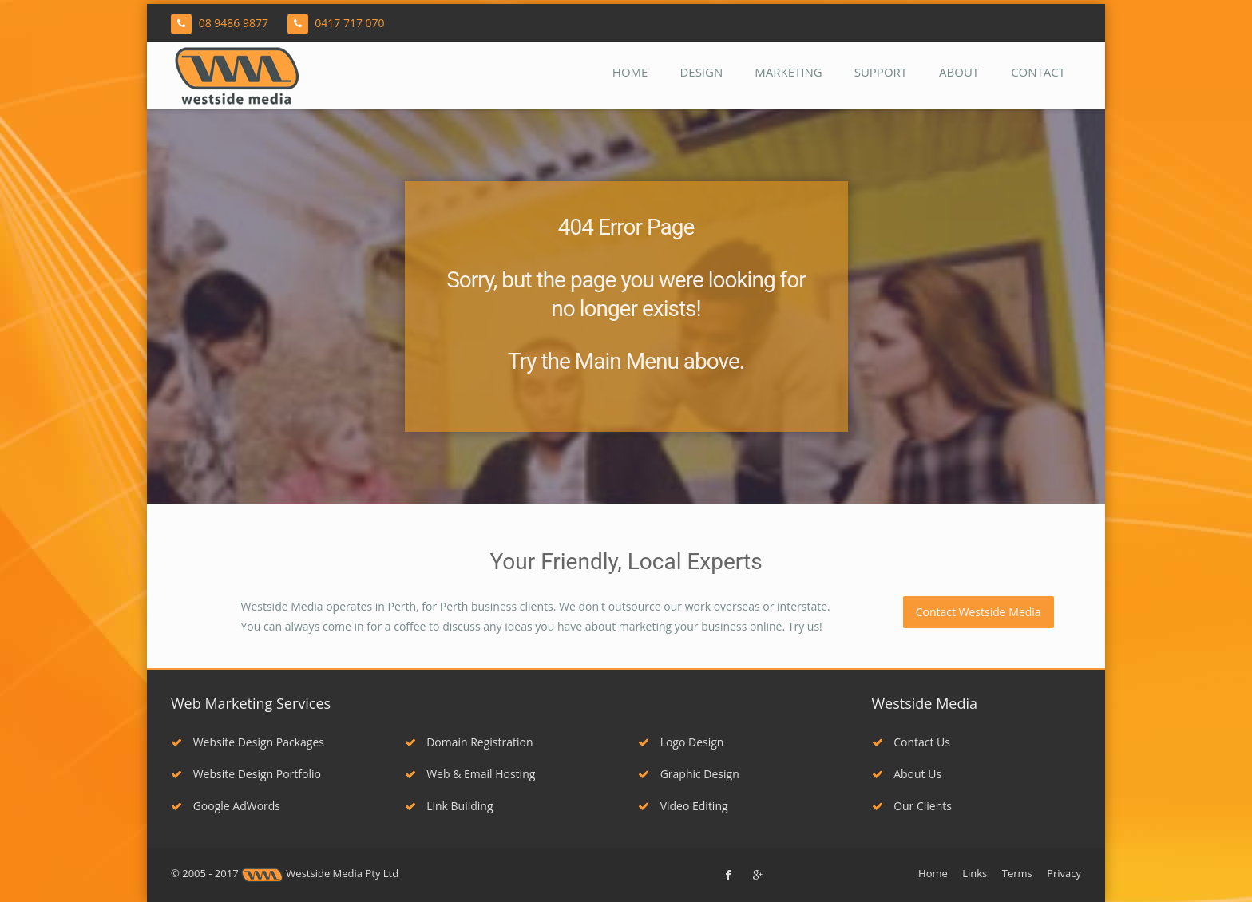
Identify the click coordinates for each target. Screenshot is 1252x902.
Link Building (449, 805)
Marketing (788, 72)
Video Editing (683, 805)
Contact (1038, 72)
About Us (907, 773)
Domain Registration (469, 742)
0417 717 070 (349, 22)
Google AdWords (225, 805)
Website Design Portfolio (246, 773)
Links (974, 873)
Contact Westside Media (978, 611)
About (959, 72)
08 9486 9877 (233, 22)
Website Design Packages (247, 742)
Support (880, 72)
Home (630, 72)
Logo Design (680, 742)
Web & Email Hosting (470, 773)
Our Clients (912, 805)
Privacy (1064, 873)
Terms (1017, 873)
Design (701, 72)
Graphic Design (688, 773)
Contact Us (911, 742)
